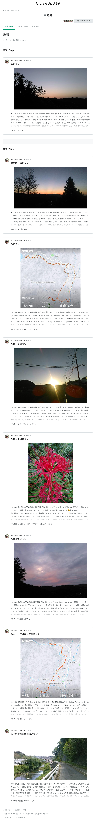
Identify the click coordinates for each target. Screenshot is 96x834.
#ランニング (29, 801)
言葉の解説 (8, 26)
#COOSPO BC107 (31, 329)
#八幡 (13, 424)
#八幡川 (14, 524)
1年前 (29, 60)
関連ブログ (36, 26)
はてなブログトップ (41, 814)
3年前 (29, 341)
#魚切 (13, 130)
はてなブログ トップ (11, 10)
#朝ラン (20, 130)
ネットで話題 (22, 26)
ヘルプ (22, 814)
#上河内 (27, 524)
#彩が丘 (26, 424)
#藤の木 (14, 229)
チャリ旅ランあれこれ (18, 60)
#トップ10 (28, 719)
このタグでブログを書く (83, 21)
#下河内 (35, 524)
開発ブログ (29, 814)
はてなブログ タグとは (10, 814)
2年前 (29, 159)
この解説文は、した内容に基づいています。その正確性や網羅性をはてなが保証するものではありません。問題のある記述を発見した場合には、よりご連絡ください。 (15, 40)
